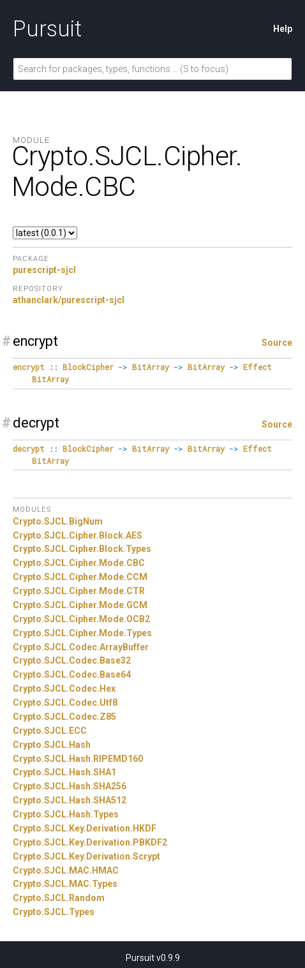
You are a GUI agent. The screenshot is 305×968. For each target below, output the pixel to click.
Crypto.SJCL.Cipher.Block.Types (82, 549)
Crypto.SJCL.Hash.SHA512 (69, 800)
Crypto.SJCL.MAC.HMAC (66, 870)
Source (277, 343)
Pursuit (47, 28)
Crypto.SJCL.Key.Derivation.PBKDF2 (90, 842)
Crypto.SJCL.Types (53, 912)
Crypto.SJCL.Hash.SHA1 (64, 772)
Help (282, 29)
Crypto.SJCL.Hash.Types (66, 814)
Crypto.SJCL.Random (59, 898)
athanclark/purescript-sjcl (68, 300)
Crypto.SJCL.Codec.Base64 (72, 674)
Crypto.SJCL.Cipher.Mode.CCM (80, 577)
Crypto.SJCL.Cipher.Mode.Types (82, 633)
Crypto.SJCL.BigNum (58, 521)
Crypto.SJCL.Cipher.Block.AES (77, 535)
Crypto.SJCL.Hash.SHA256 (69, 786)
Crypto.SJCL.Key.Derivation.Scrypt (86, 856)
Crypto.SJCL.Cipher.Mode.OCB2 (81, 619)
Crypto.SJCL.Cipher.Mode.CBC (79, 563)
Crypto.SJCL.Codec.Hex (64, 688)
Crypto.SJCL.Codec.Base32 (72, 660)
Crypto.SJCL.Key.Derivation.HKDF (84, 828)
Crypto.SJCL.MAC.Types (65, 884)
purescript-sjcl (44, 270)
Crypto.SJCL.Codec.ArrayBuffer (81, 647)
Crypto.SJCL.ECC (50, 731)
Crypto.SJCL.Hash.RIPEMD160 (78, 759)
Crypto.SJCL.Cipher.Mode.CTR (79, 591)
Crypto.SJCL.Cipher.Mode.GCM (80, 605)
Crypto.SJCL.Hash (52, 745)
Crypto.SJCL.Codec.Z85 (64, 716)
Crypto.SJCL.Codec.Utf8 (65, 702)
